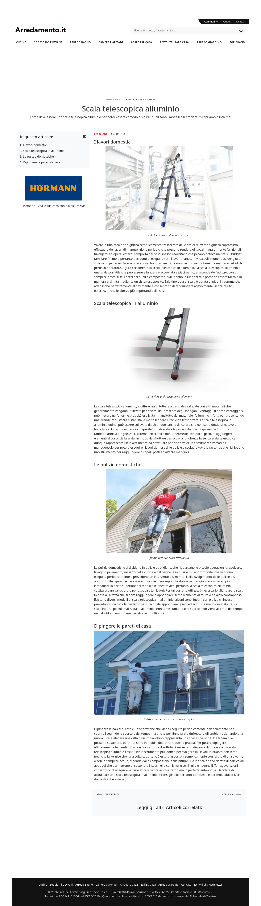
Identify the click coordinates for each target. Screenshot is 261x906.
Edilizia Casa (148, 884)
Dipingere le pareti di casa (41, 162)
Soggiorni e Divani (48, 42)
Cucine (21, 42)
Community (211, 21)
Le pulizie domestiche (38, 156)
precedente (108, 794)
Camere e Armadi (111, 42)
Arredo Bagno (80, 42)
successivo (230, 794)
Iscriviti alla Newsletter (208, 884)
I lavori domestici (35, 145)
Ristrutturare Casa (174, 42)
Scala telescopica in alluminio (44, 151)
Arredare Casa (141, 42)
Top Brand (237, 42)
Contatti (186, 884)
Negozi (240, 21)
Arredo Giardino (209, 42)
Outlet (227, 21)
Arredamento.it (72, 29)
